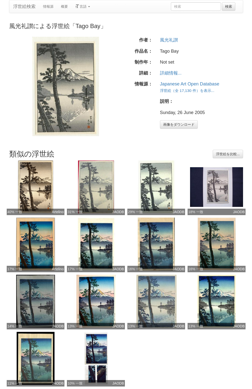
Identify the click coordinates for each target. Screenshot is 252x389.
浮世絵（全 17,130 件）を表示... (187, 90)
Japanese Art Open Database (189, 83)
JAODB (118, 212)
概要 (64, 6)
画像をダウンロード (179, 124)
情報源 (48, 6)
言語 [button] (82, 6)
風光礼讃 (169, 40)
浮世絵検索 (24, 6)
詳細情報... (171, 73)
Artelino (58, 212)
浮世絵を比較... (228, 154)
